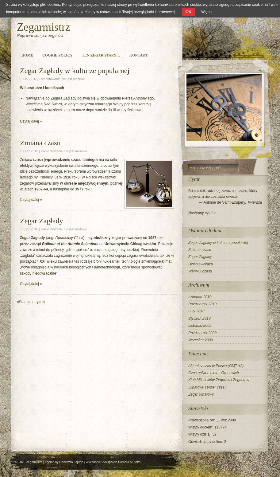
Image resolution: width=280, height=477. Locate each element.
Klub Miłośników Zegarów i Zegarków (218, 380)
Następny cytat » (202, 213)
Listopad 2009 (199, 325)
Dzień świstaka (200, 264)
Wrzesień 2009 (200, 340)
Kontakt (138, 55)
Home (27, 55)
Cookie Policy (57, 55)
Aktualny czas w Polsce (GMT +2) (216, 366)
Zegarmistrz (43, 27)
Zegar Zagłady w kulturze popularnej (74, 71)
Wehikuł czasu (200, 271)
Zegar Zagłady (41, 221)
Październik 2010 (202, 304)
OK (189, 12)
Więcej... (208, 12)
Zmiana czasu (40, 143)
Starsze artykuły (31, 302)
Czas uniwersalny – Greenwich (213, 373)
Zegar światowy (201, 394)
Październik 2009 (202, 333)
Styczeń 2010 (199, 318)
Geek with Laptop (71, 462)
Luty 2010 (196, 311)
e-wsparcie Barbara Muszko (121, 462)
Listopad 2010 (199, 297)
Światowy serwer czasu (207, 387)
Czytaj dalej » (31, 121)
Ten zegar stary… (101, 55)
